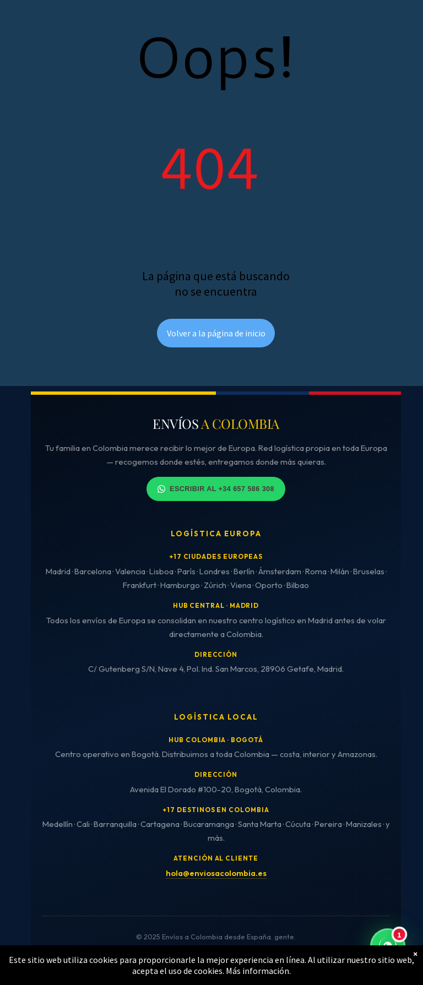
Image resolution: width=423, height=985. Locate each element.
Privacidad (136, 959)
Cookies (179, 959)
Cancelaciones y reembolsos (342, 959)
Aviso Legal (86, 959)
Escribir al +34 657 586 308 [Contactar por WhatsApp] (216, 489)
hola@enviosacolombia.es (216, 873)
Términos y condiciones (243, 959)
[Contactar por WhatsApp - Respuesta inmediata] (387, 946)
